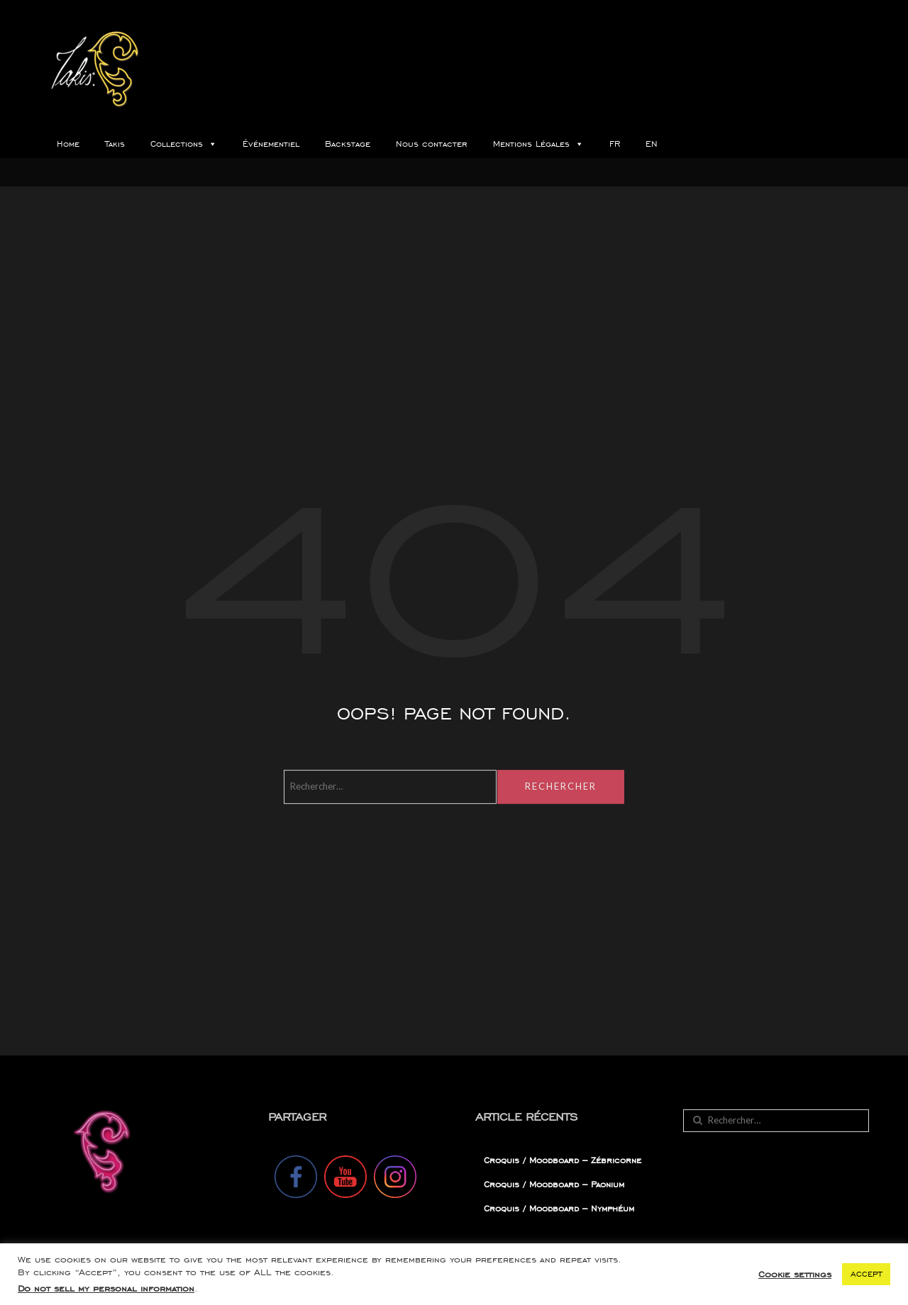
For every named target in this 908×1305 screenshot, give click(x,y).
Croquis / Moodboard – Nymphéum (559, 1208)
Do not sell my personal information (106, 1288)
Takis (115, 143)
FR (614, 143)
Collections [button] (183, 144)
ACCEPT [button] (866, 1274)
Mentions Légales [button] (538, 144)
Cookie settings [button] (794, 1274)
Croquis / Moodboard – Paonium (554, 1184)
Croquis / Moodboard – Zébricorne (562, 1160)
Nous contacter (431, 143)
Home (68, 143)
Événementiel (271, 143)
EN (652, 143)
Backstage (347, 143)
